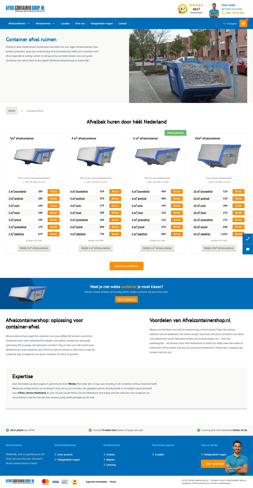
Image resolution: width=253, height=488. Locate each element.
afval (64, 336)
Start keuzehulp (126, 299)
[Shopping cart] (243, 23)
